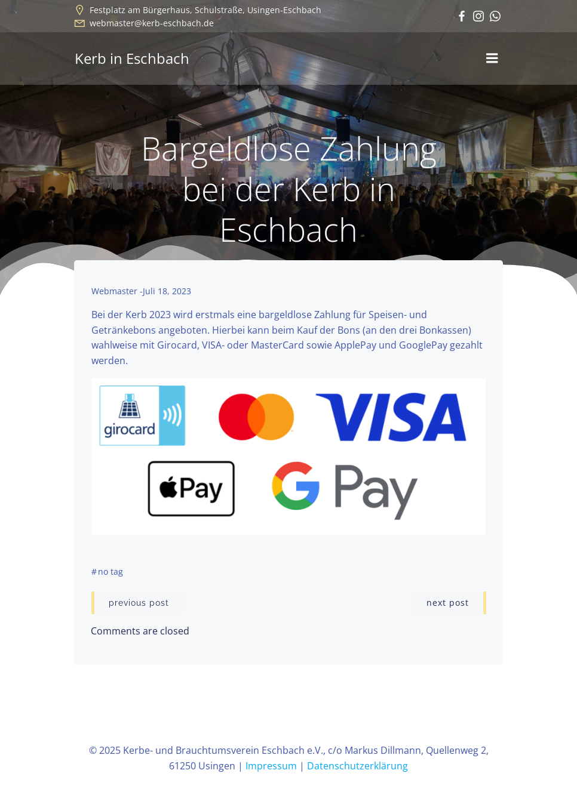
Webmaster (114, 291)
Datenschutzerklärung (357, 766)
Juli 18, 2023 (167, 291)
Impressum (271, 766)
